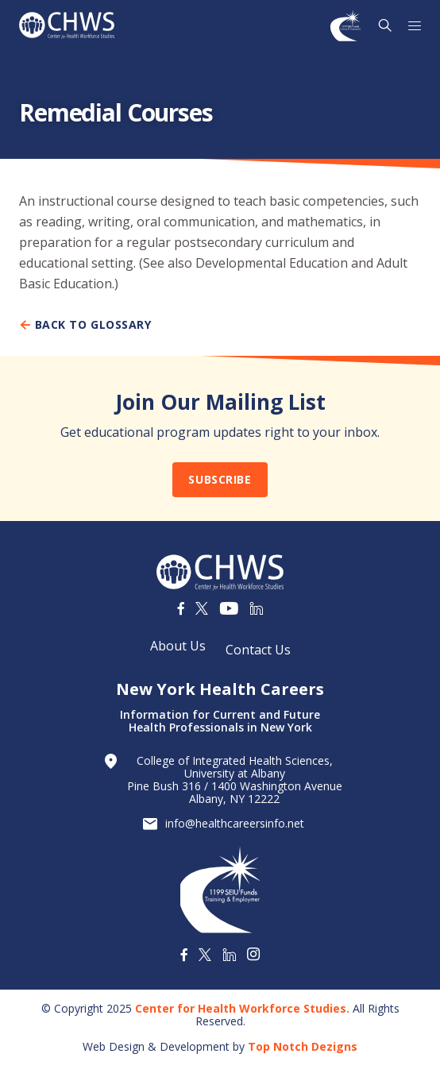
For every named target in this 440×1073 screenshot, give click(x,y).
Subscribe (219, 479)
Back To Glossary (85, 325)
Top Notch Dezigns (302, 1046)
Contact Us (258, 649)
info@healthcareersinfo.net (234, 823)
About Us (178, 645)
